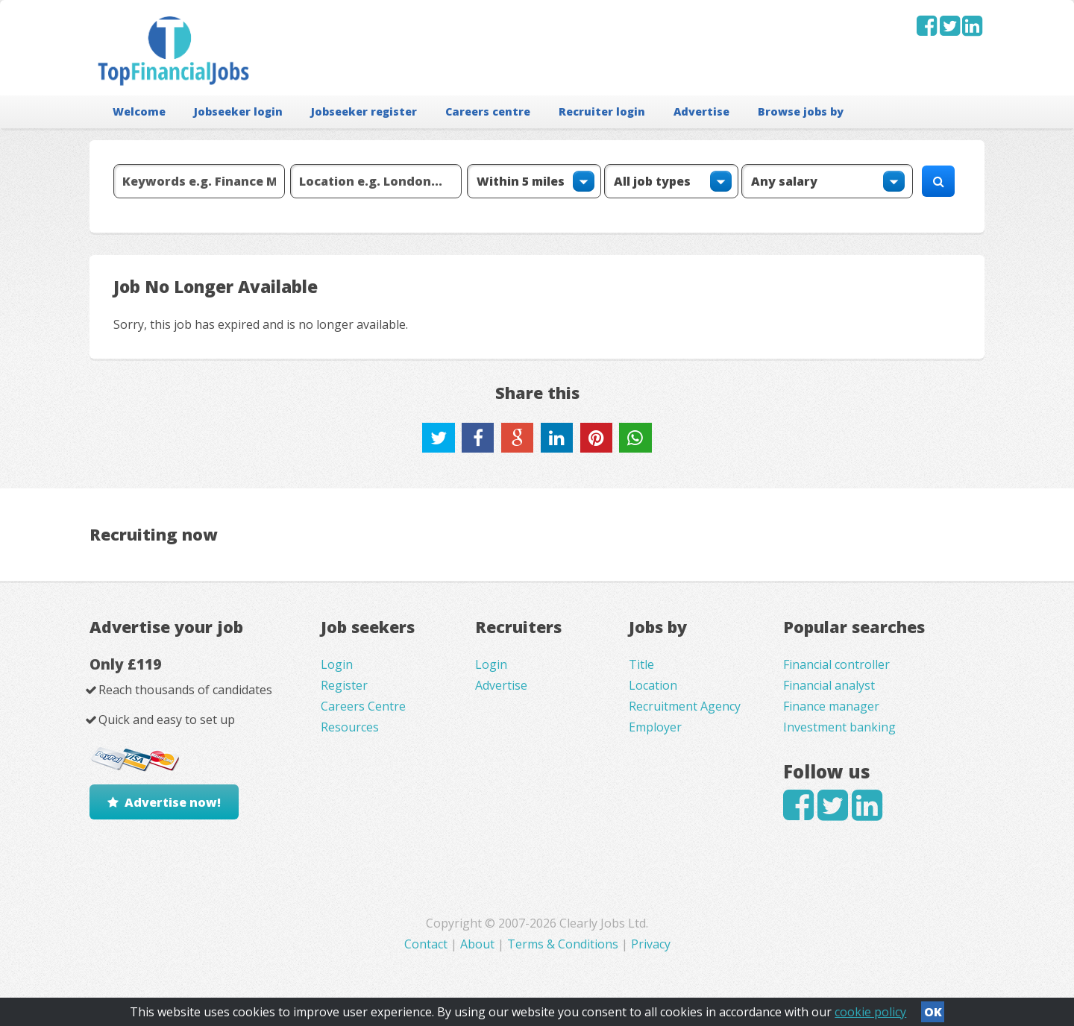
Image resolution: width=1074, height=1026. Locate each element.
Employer (655, 727)
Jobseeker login (238, 111)
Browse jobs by (801, 111)
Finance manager (831, 706)
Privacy (651, 944)
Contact (427, 944)
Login (337, 664)
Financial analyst (829, 685)
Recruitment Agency (685, 706)
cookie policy (870, 1012)
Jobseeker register (364, 111)
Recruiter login (602, 111)
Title (641, 664)
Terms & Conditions (562, 944)
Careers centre (487, 111)
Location (653, 685)
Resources (350, 727)
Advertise (701, 111)
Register (344, 685)
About (477, 944)
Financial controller (836, 664)
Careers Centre (363, 706)
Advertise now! (173, 802)
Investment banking (839, 727)
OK (933, 1012)
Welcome (139, 111)
